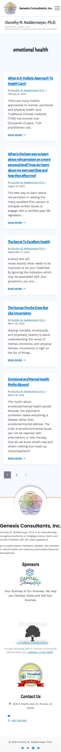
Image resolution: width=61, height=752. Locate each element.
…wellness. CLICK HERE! (40, 652)
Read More (17, 135)
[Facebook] (22, 748)
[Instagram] (33, 748)
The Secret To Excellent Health (29, 242)
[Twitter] (28, 748)
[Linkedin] (38, 748)
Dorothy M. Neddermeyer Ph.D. (28, 90)
